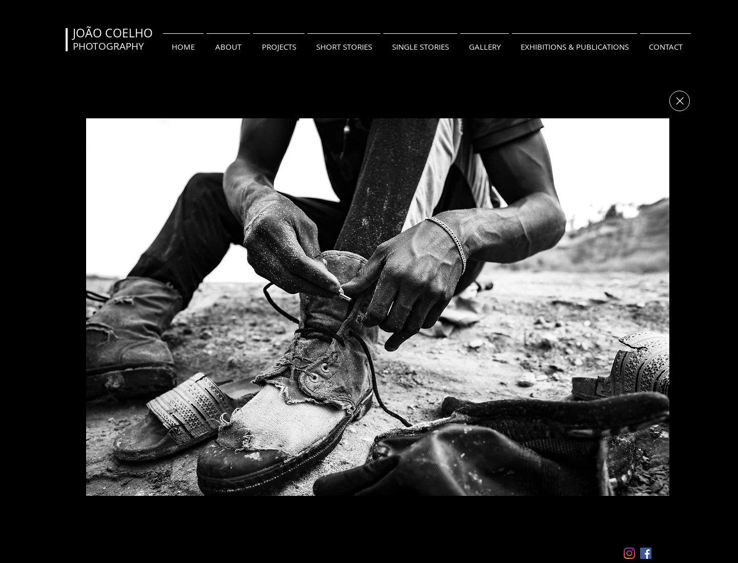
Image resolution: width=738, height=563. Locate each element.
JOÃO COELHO (113, 33)
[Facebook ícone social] (645, 553)
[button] (377, 307)
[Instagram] (629, 553)
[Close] (679, 101)
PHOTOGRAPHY (108, 46)
